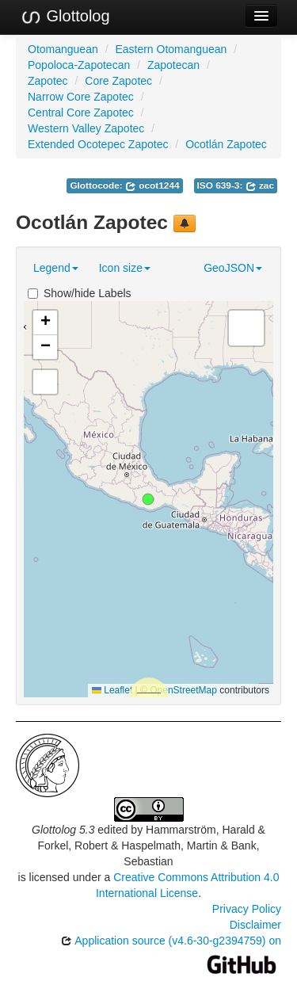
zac (260, 185)
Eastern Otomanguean (171, 49)
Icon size (124, 267)
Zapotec (48, 80)
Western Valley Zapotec (86, 128)
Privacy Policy (246, 909)
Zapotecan (173, 65)
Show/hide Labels (79, 293)
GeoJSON (233, 267)
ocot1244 (152, 185)
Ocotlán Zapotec (226, 144)
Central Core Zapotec (81, 112)
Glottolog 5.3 (63, 829)
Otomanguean (63, 49)
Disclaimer (255, 924)
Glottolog (65, 16)
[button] (148, 499)
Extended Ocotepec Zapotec (98, 144)
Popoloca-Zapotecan (79, 65)
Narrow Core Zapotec (81, 96)
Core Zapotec (118, 80)
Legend (55, 267)
